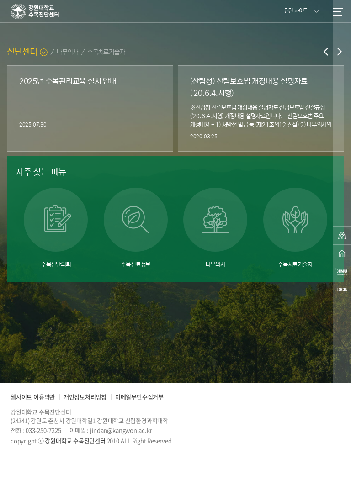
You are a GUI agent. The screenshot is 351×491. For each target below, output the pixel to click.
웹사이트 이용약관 (33, 396)
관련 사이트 (301, 10)
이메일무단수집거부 (139, 396)
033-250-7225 (43, 430)
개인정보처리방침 (85, 396)
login (341, 289)
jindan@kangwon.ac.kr (121, 430)
